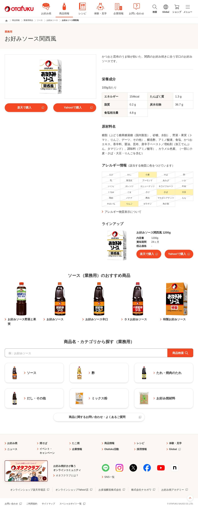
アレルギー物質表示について (123, 211)
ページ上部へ (190, 498)
